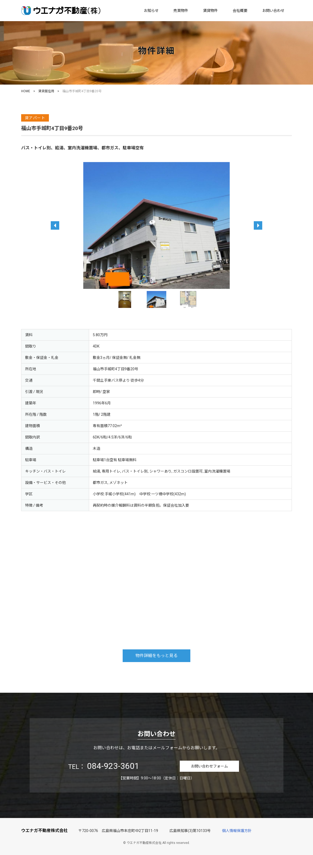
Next (208, 299)
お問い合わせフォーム (209, 766)
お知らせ (151, 10)
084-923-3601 (113, 766)
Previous (105, 299)
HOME (25, 91)
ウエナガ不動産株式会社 (44, 830)
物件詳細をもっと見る (156, 655)
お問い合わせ (273, 10)
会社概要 (240, 10)
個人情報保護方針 (237, 831)
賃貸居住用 (46, 91)
